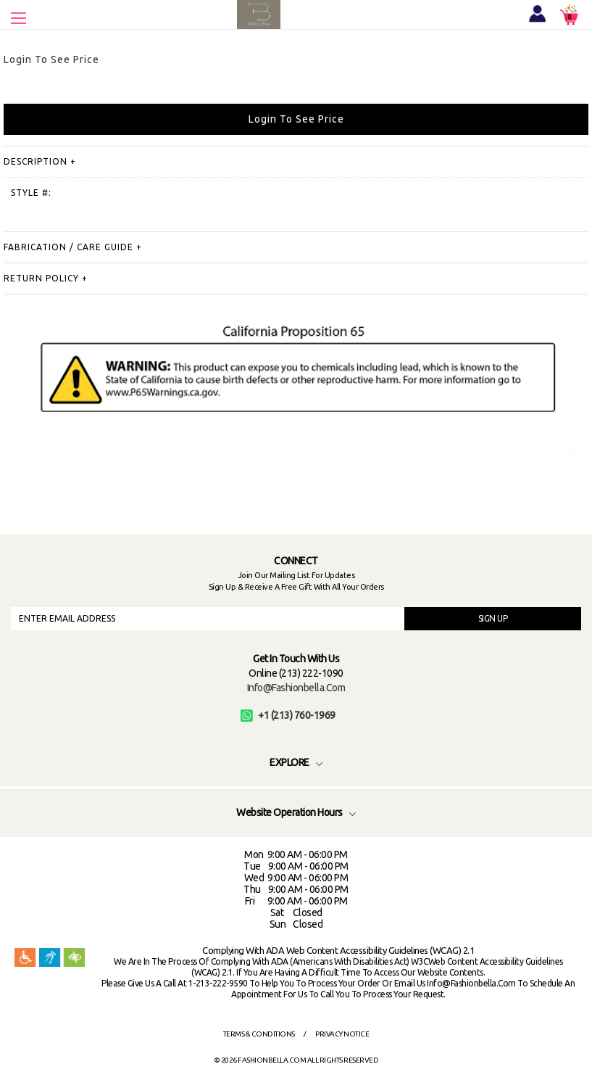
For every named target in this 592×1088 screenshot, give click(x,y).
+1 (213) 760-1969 (288, 715)
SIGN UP (493, 618)
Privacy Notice (342, 1034)
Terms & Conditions (259, 1034)
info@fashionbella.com (296, 687)
